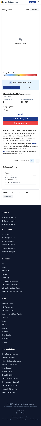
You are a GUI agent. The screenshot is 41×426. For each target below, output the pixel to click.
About (4, 267)
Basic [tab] (27, 9)
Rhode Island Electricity (9, 385)
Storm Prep (5, 278)
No (29, 87)
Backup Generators (8, 357)
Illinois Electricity (7, 375)
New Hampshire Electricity (10, 382)
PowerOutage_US (9, 217)
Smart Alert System (8, 245)
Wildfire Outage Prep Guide (11, 288)
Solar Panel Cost (7, 311)
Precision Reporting (8, 248)
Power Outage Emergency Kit (11, 281)
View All (20, 114)
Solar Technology (7, 307)
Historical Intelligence (9, 252)
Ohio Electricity (7, 371)
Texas (4, 321)
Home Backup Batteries (10, 354)
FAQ (3, 264)
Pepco (34, 144)
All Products (6, 234)
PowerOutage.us (9, 224)
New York (5, 331)
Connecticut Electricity (9, 389)
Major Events (6, 271)
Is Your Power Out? (20, 123)
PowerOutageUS (8, 221)
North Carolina (6, 335)
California (5, 318)
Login (32, 2)
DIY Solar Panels (7, 304)
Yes (11, 87)
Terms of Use (20, 410)
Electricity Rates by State (10, 364)
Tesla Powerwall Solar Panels (12, 314)
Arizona (4, 328)
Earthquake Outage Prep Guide (12, 292)
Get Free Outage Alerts (20, 119)
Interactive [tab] (34, 9)
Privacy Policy (20, 413)
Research (5, 274)
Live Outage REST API (9, 238)
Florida (4, 325)
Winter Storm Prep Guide (10, 285)
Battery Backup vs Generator (11, 361)
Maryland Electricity (8, 392)
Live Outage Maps (8, 241)
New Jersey (6, 338)
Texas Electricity (7, 368)
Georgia (4, 342)
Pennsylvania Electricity (10, 378)
